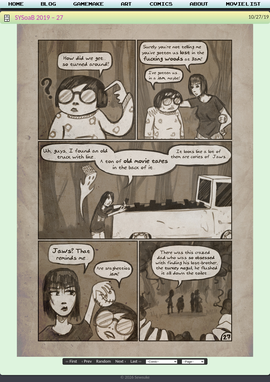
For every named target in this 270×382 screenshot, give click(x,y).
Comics (161, 4)
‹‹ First (71, 361)
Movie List (243, 4)
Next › (120, 361)
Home (16, 4)
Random (103, 361)
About (199, 4)
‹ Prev (86, 361)
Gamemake (88, 4)
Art (127, 4)
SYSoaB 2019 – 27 (39, 17)
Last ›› (135, 361)
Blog (48, 4)
